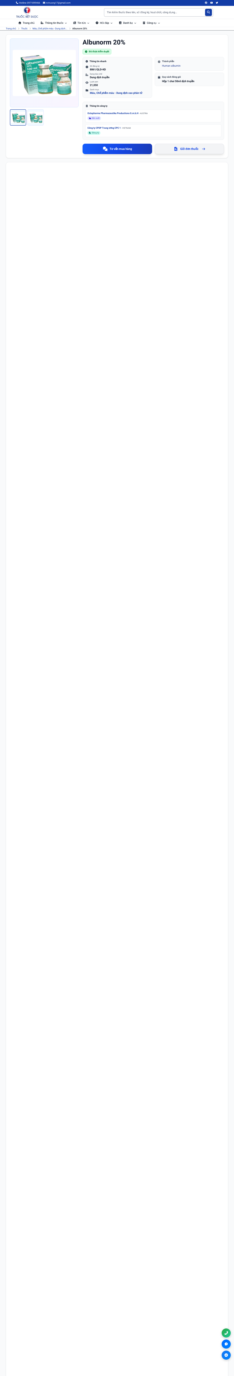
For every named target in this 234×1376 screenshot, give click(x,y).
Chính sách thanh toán (133, 1352)
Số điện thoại (125, 1016)
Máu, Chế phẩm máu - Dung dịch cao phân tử (116, 92)
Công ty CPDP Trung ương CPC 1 (109, 128)
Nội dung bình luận (24, 1044)
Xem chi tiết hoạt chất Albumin (45, 702)
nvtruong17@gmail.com (195, 1353)
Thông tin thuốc (53, 22)
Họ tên (18, 1016)
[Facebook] (206, 3)
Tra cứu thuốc (77, 1342)
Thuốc (24, 28)
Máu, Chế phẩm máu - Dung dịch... (49, 28)
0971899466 (191, 1348)
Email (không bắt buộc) (25, 1030)
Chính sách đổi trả (131, 1356)
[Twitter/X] (217, 3)
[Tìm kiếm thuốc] (158, 12)
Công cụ (151, 22)
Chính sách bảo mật (132, 1347)
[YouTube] (211, 3)
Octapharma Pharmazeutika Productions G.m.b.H (117, 113)
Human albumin (171, 65)
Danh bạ (127, 22)
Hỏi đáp (104, 22)
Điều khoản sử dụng (132, 1342)
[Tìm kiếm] (208, 12)
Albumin (31, 219)
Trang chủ (26, 22)
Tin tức (81, 22)
